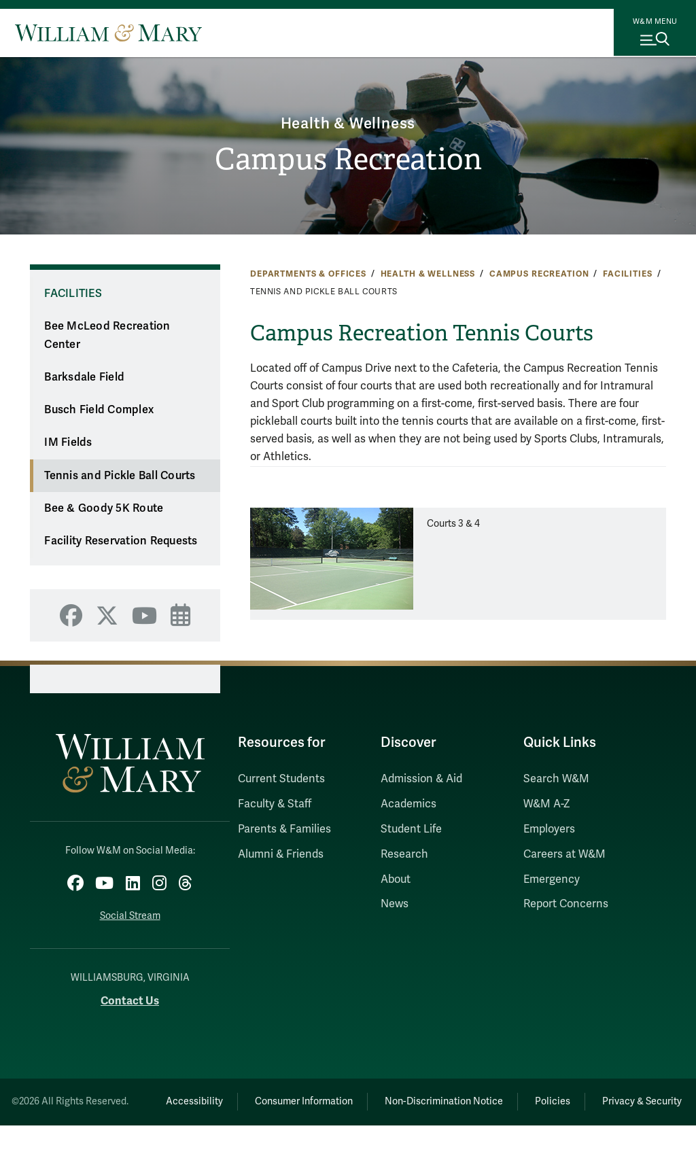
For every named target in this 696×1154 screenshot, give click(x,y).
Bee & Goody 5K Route (103, 508)
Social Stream (130, 912)
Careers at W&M (564, 854)
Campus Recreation (348, 160)
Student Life (411, 829)
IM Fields (68, 442)
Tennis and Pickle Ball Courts (119, 476)
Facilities (627, 273)
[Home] (108, 32)
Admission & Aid (421, 779)
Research (404, 854)
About (396, 879)
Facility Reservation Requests (120, 541)
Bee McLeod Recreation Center (107, 335)
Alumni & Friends (281, 854)
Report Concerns (565, 904)
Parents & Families (284, 829)
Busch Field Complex (99, 410)
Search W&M (556, 779)
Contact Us (130, 997)
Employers (549, 829)
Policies (612, 1098)
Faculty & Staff (274, 804)
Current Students (281, 779)
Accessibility (229, 1098)
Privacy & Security (416, 1130)
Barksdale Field (84, 377)
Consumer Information (347, 1098)
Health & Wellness (348, 122)
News (394, 904)
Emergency (551, 879)
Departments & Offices (308, 273)
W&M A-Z (546, 804)
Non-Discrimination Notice (495, 1098)
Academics (408, 804)
